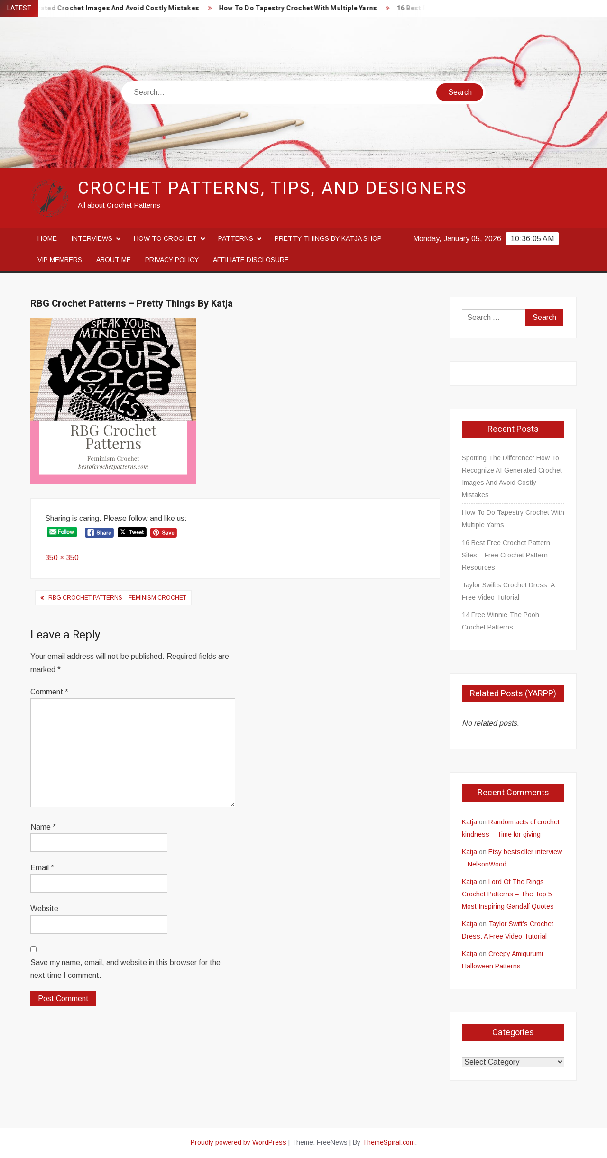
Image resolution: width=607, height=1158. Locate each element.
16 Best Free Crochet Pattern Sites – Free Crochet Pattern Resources (506, 555)
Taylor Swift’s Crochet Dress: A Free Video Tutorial (508, 591)
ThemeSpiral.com (388, 1142)
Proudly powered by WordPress (238, 1142)
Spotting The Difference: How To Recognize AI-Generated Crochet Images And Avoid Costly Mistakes (512, 476)
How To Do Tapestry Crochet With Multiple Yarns (304, 8)
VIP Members (59, 260)
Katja (469, 822)
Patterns (235, 238)
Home (47, 238)
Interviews (91, 238)
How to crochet (165, 238)
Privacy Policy (172, 260)
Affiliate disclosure (251, 260)
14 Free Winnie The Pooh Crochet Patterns (500, 621)
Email (42, 868)
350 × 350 (62, 558)
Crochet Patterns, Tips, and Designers (273, 188)
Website (44, 908)
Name (43, 827)
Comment (49, 692)
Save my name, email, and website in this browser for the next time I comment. (125, 968)
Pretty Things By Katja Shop (328, 238)
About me (113, 260)
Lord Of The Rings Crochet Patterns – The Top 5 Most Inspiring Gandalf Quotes (508, 894)
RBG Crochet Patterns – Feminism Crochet (117, 597)
